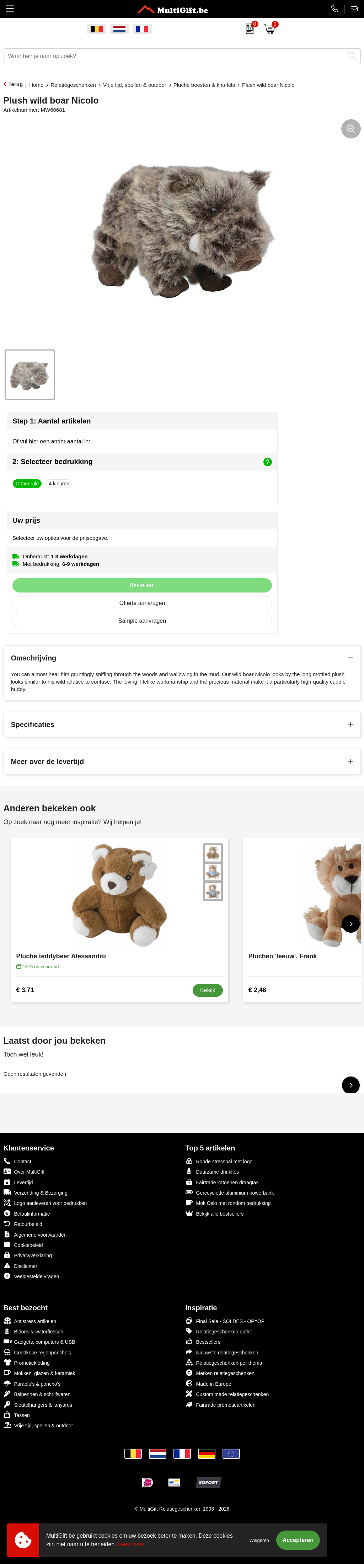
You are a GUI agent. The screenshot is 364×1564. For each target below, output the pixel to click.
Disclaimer (20, 1265)
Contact (17, 1161)
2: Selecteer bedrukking (142, 462)
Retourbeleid (23, 1223)
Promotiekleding (27, 1362)
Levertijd (18, 1182)
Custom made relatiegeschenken (227, 1393)
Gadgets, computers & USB (39, 1341)
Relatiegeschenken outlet (219, 1331)
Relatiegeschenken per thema (224, 1362)
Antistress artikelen (30, 1320)
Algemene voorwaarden (35, 1234)
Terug (16, 84)
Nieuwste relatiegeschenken (222, 1352)
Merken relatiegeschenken (220, 1372)
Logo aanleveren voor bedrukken (45, 1202)
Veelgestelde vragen (31, 1276)
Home (36, 85)
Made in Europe (208, 1383)
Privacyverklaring (28, 1255)
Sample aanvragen (142, 621)
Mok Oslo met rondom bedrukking (228, 1202)
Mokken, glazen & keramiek (39, 1372)
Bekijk (207, 990)
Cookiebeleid (23, 1244)
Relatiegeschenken (73, 85)
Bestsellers (203, 1341)
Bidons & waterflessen (34, 1331)
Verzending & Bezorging (36, 1192)
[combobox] (174, 56)
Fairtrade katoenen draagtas (222, 1182)
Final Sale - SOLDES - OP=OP (225, 1320)
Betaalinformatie (27, 1213)
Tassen (17, 1414)
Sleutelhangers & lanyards (38, 1404)
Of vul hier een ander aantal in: (51, 441)
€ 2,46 (257, 990)
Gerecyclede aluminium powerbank (230, 1192)
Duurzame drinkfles (212, 1171)
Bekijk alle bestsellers (215, 1213)
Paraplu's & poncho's (32, 1383)
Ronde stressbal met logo (219, 1161)
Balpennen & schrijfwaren (37, 1393)
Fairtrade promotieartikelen (221, 1404)
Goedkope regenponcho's (37, 1352)
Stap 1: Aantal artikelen (51, 421)
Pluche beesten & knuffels (204, 85)
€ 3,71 (25, 990)
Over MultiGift (24, 1171)
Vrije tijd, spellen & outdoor (134, 85)
